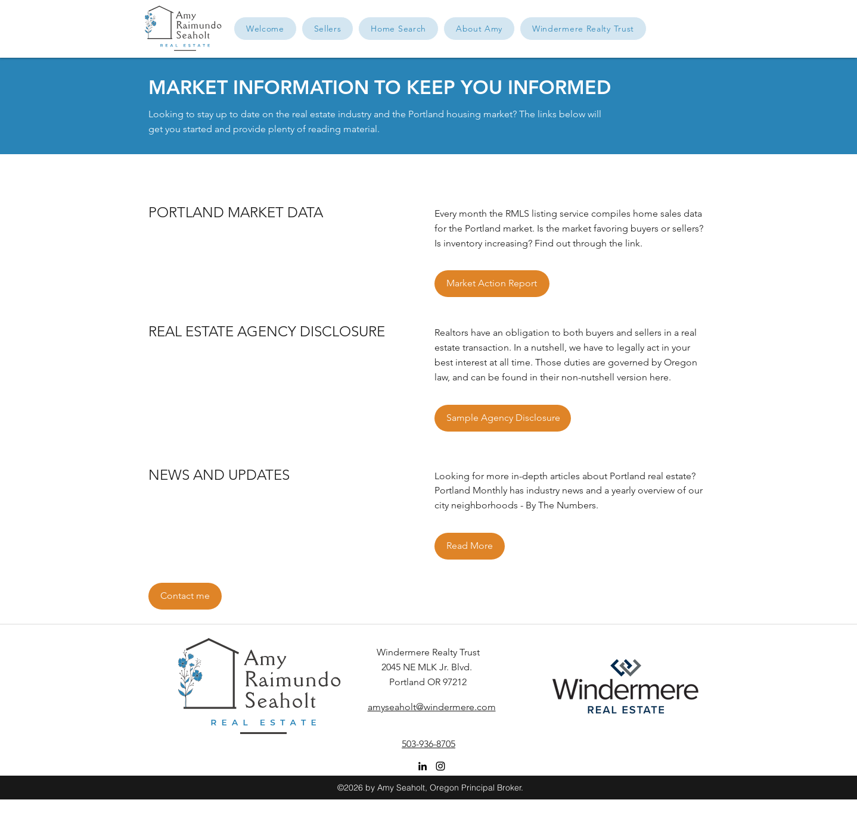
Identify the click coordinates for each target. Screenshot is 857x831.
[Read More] (469, 546)
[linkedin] (423, 766)
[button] (479, 28)
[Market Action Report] (491, 283)
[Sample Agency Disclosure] (502, 418)
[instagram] (440, 766)
